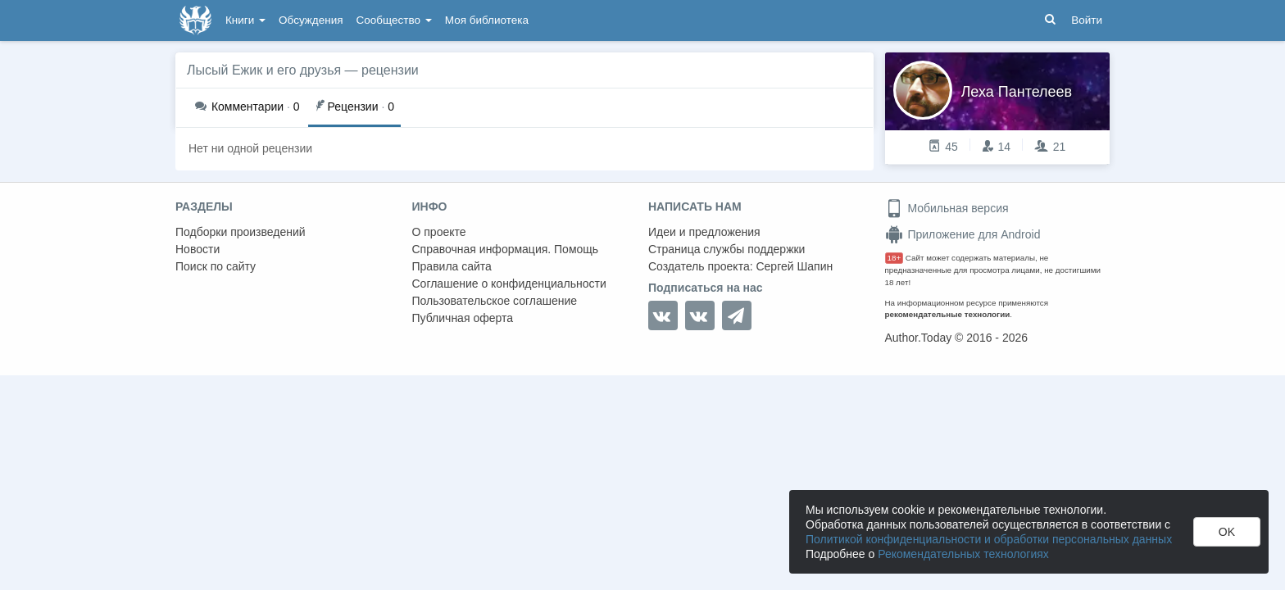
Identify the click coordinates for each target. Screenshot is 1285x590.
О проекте (439, 231)
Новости (197, 249)
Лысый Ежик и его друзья (264, 70)
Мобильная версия (947, 208)
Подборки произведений (240, 231)
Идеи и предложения (704, 231)
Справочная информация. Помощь (505, 249)
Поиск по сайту (215, 266)
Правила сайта (452, 266)
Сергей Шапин (794, 266)
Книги (245, 20)
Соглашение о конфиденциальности (509, 283)
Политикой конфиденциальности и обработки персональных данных (989, 539)
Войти (1086, 20)
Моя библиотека (487, 20)
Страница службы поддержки (726, 249)
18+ (894, 257)
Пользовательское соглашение (495, 300)
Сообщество (394, 20)
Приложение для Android (963, 234)
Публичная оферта (463, 317)
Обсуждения (311, 20)
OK (1227, 531)
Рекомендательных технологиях (963, 553)
